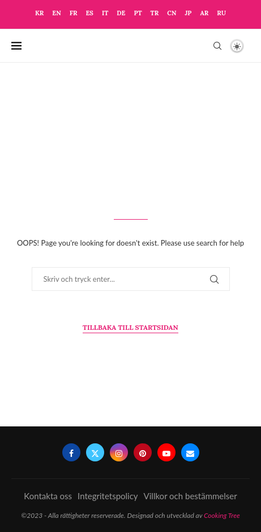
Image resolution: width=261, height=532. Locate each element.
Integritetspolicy (108, 496)
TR (155, 13)
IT (105, 13)
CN (171, 13)
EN (56, 13)
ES (89, 13)
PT (138, 13)
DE (121, 13)
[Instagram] (119, 452)
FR (74, 13)
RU (221, 13)
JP (188, 13)
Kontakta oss (48, 496)
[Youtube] (166, 452)
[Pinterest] (143, 452)
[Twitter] (95, 452)
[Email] (190, 452)
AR (204, 13)
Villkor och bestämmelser (190, 496)
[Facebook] (71, 452)
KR (39, 13)
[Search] (217, 45)
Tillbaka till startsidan (130, 327)
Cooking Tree (222, 515)
